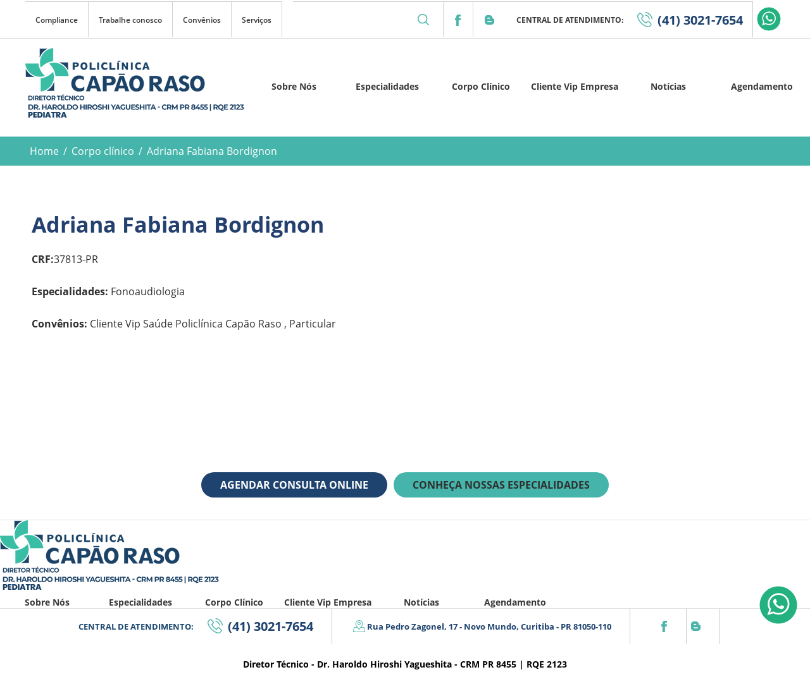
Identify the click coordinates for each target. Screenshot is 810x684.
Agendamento (762, 86)
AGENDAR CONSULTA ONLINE (294, 485)
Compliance (56, 20)
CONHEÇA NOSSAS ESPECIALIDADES (501, 485)
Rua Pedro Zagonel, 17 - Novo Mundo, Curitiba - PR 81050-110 (489, 626)
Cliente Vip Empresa (574, 86)
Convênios (202, 20)
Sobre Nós (293, 86)
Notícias (668, 86)
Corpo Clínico (481, 86)
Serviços (256, 20)
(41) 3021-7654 (700, 19)
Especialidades (387, 86)
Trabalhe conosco (130, 20)
